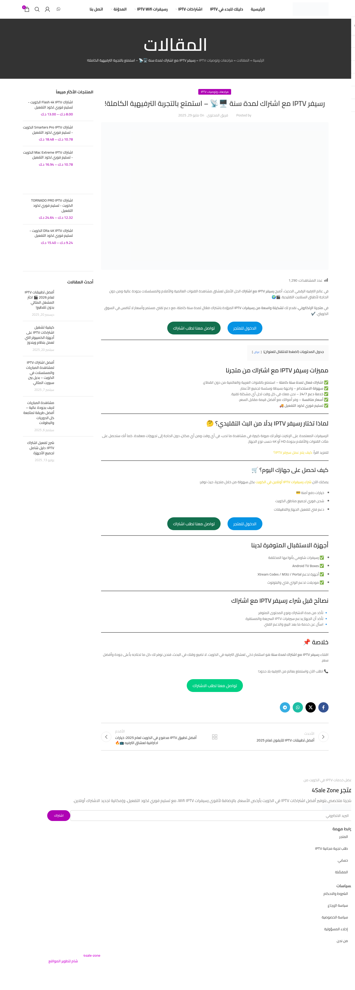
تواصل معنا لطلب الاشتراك (215, 693)
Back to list (215, 745)
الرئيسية (258, 67)
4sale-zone (91, 965)
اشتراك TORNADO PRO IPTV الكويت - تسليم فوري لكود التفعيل (52, 213)
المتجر (343, 847)
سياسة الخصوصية (335, 927)
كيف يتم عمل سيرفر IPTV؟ (292, 459)
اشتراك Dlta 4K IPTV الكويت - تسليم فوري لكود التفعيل (51, 240)
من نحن (342, 951)
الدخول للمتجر (245, 335)
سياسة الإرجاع (338, 915)
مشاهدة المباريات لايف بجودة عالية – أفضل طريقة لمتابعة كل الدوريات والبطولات (38, 420)
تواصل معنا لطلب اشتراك (194, 335)
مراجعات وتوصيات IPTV (216, 67)
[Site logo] (311, 12)
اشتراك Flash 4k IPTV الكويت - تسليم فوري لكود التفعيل (50, 112)
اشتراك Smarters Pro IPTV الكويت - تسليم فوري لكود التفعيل (48, 137)
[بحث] (37, 13)
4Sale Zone (323, 800)
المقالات (242, 67)
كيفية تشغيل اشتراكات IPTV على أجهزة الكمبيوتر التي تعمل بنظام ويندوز (39, 342)
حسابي (343, 870)
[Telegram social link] (285, 715)
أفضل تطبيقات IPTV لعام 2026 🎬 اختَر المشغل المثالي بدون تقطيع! (39, 307)
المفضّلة (341, 882)
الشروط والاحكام (335, 903)
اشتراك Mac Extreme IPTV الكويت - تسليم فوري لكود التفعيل (48, 162)
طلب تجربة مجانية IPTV (331, 858)
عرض (257, 359)
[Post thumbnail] (75, 310)
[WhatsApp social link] (58, 13)
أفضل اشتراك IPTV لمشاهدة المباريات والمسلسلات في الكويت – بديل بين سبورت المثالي (40, 380)
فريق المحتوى (217, 122)
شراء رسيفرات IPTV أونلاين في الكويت (283, 489)
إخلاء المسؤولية (336, 939)
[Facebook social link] (323, 715)
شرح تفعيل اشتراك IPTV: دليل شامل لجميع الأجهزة (40, 455)
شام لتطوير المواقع (63, 971)
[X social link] (310, 715)
